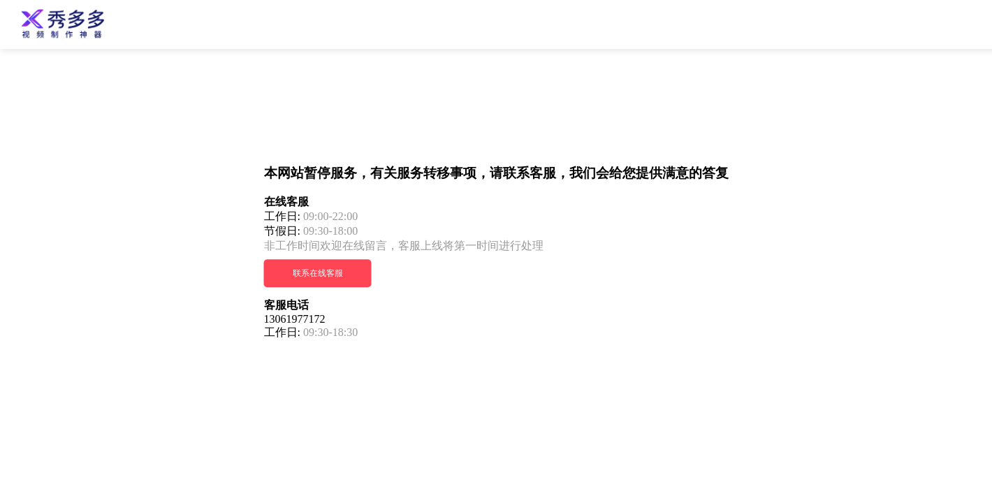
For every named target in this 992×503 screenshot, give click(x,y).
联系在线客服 (318, 274)
